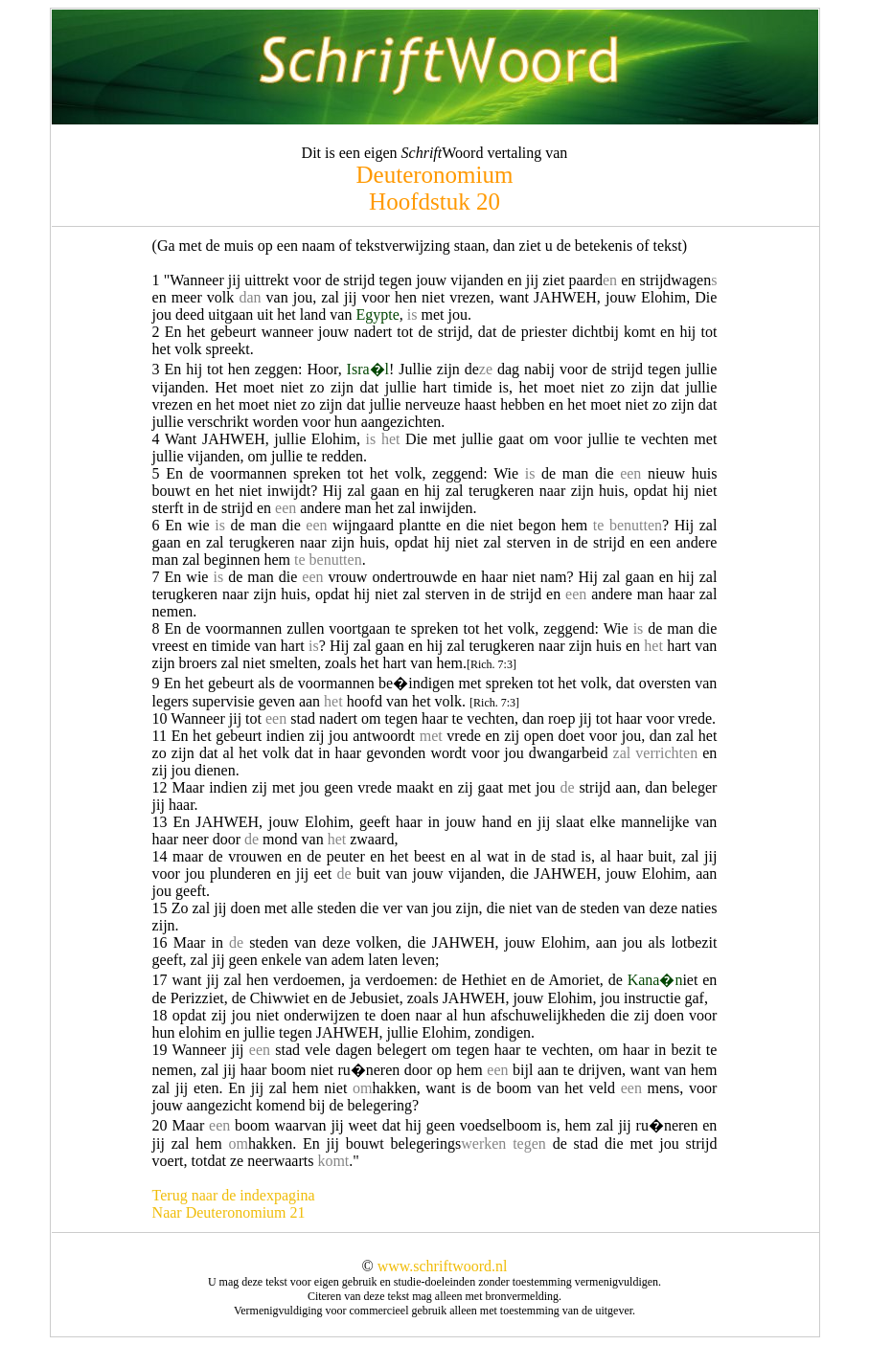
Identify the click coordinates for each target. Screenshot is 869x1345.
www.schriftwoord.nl (442, 1266)
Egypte (377, 314)
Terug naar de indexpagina (233, 1195)
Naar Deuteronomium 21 (229, 1212)
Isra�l (368, 369)
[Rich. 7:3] (491, 664)
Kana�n (655, 980)
